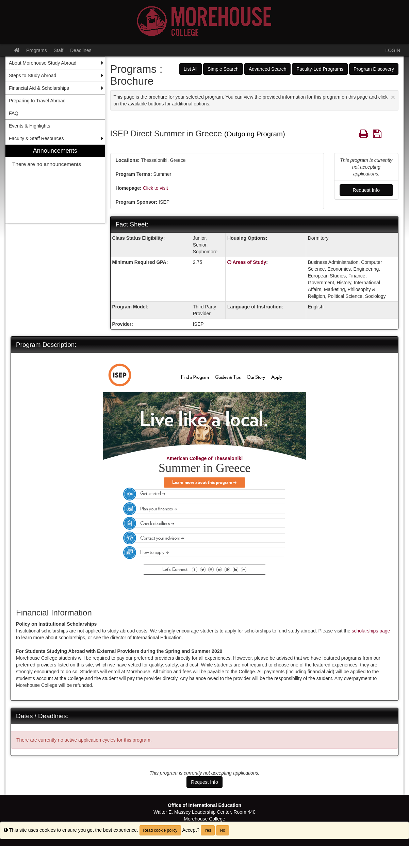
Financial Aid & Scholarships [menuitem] (39, 88)
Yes (207, 830)
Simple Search (223, 69)
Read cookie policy (160, 830)
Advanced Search (268, 69)
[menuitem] (55, 184)
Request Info (366, 190)
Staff (59, 50)
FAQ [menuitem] (13, 113)
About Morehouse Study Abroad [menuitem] (42, 63)
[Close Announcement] (393, 97)
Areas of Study (249, 262)
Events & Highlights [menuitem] (29, 126)
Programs (36, 50)
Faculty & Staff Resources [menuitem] (36, 138)
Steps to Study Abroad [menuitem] (32, 75)
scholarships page (371, 630)
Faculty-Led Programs (319, 69)
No (222, 830)
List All (190, 69)
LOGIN (392, 50)
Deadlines (80, 50)
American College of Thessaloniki (204, 458)
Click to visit (155, 188)
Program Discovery (374, 69)
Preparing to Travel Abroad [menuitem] (37, 100)
